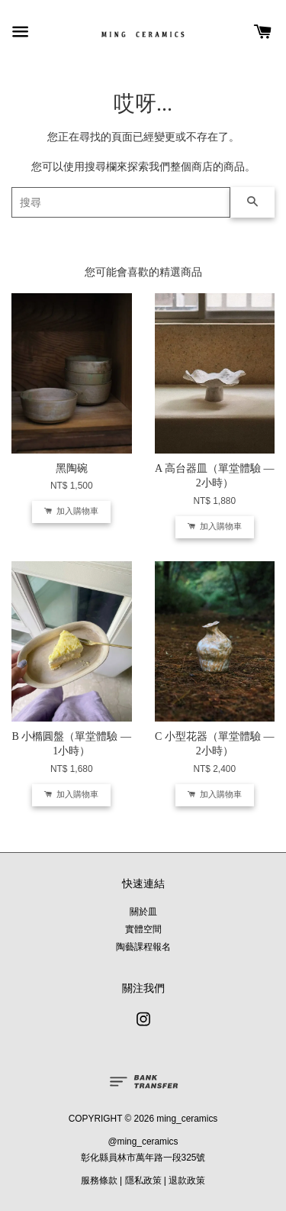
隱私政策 (143, 1180)
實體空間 (143, 929)
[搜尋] (120, 202)
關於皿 (143, 911)
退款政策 (187, 1180)
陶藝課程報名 (143, 946)
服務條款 (99, 1180)
